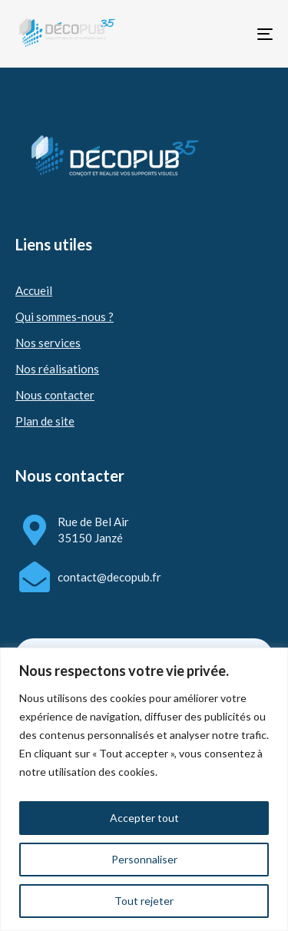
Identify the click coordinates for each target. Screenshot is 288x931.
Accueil (33, 290)
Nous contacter (54, 395)
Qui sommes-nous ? (64, 316)
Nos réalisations (57, 369)
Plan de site (44, 421)
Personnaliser (144, 859)
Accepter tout (144, 817)
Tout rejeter (144, 900)
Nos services (48, 343)
